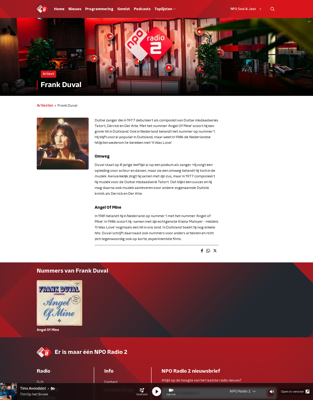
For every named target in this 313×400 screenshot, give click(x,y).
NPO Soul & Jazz (246, 9)
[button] (142, 391)
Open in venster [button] (295, 391)
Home (59, 9)
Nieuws (74, 9)
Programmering (99, 9)
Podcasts (142, 9)
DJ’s (40, 382)
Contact (111, 382)
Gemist (123, 9)
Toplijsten (165, 9)
